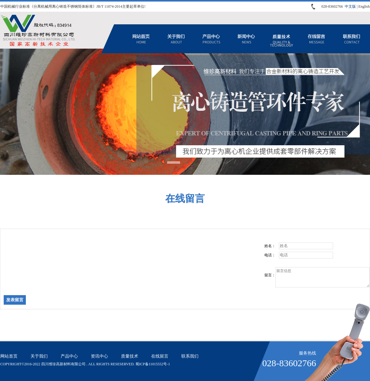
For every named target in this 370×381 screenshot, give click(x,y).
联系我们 (351, 38)
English (364, 6)
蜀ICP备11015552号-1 (152, 364)
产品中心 (211, 38)
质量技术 (281, 38)
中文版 (350, 6)
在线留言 (316, 38)
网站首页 (141, 38)
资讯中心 (246, 38)
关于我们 (176, 38)
